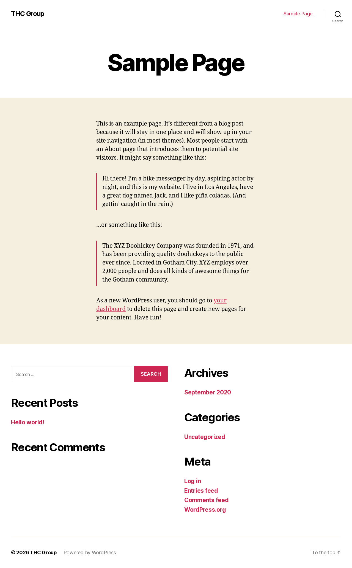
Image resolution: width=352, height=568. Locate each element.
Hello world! (28, 422)
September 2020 (207, 392)
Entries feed (201, 490)
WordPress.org (205, 509)
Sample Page (298, 13)
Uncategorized (204, 436)
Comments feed (206, 500)
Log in (192, 481)
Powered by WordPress (90, 552)
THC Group (27, 13)
